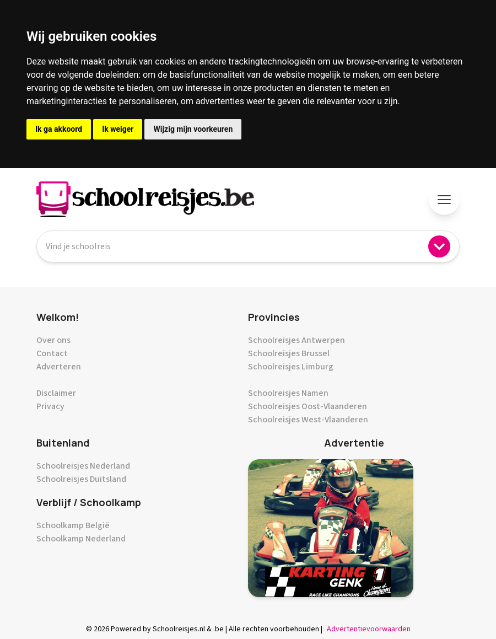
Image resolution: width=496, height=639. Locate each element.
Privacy (50, 406)
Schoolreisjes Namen (288, 393)
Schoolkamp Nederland (81, 539)
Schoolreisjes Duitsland (81, 479)
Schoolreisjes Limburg (290, 367)
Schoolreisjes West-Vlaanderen (308, 420)
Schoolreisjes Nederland (83, 466)
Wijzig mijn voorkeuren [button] (193, 129)
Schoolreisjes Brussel (289, 353)
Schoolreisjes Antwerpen (296, 340)
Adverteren (58, 367)
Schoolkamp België (73, 525)
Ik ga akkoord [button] (58, 129)
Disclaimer (56, 393)
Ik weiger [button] (117, 129)
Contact (52, 353)
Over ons (53, 340)
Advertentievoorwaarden (369, 629)
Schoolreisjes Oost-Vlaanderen (307, 406)
